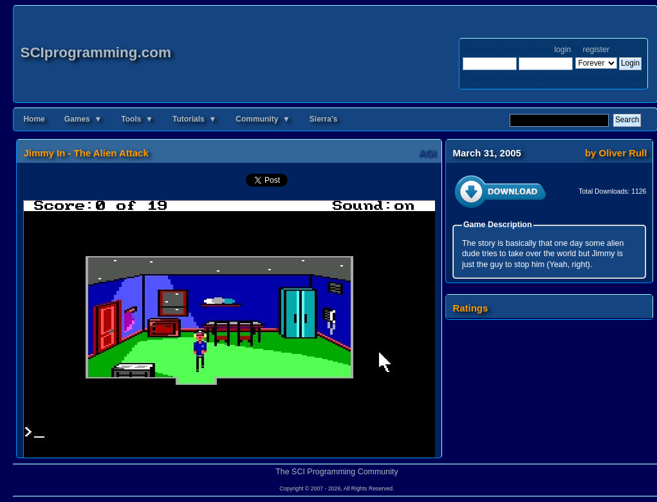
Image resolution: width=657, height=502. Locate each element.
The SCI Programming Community (336, 471)
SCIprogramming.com (95, 52)
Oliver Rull (623, 152)
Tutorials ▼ (194, 119)
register (596, 49)
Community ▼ (263, 119)
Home (33, 119)
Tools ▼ (137, 119)
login (562, 49)
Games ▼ (83, 119)
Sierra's (324, 119)
